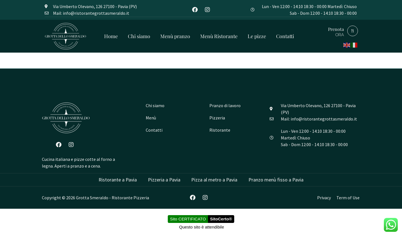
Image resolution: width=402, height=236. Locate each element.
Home (111, 36)
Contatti (285, 36)
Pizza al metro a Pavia (215, 179)
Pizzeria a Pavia (164, 179)
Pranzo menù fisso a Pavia (276, 179)
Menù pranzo (175, 36)
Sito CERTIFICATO (188, 219)
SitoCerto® (221, 219)
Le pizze (257, 36)
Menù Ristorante (219, 36)
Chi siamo (139, 36)
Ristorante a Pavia (118, 179)
